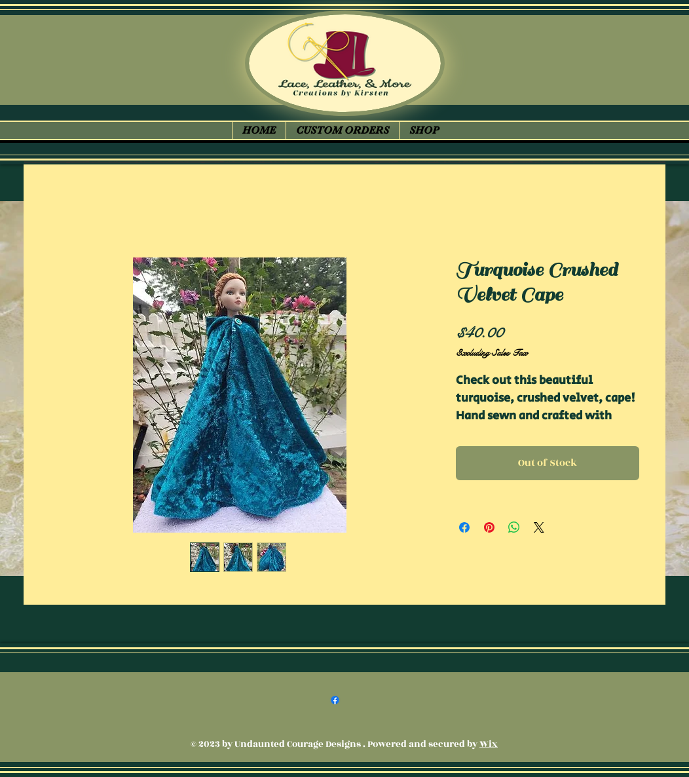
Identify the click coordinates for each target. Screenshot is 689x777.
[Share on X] (539, 527)
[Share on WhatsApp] (514, 527)
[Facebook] (335, 700)
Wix (488, 744)
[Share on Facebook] (464, 527)
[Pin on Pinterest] (489, 527)
